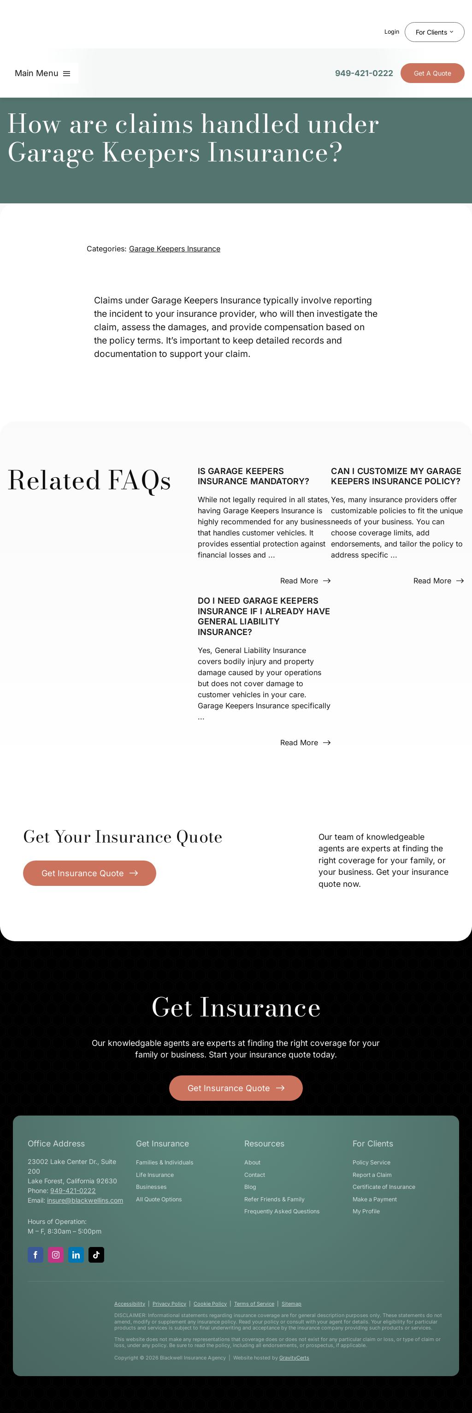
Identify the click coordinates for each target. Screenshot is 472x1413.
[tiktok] (96, 1255)
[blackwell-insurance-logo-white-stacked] (59, 1305)
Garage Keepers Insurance (174, 248)
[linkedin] (76, 1255)
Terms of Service (254, 1303)
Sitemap (291, 1303)
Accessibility (129, 1303)
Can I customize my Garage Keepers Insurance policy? (396, 476)
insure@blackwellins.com (85, 1200)
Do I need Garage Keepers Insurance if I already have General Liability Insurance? (264, 616)
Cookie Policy (210, 1303)
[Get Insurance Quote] (433, 73)
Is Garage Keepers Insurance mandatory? (254, 476)
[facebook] (35, 1255)
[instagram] (56, 1255)
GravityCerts (294, 1357)
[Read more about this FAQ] (305, 580)
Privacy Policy (169, 1303)
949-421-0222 (364, 73)
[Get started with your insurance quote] (236, 1088)
